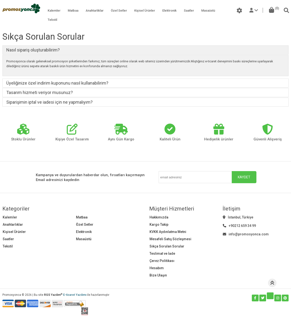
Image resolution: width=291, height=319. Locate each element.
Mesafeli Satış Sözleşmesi (170, 239)
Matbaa (73, 10)
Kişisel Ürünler (144, 10)
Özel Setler (119, 10)
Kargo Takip (158, 224)
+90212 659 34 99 (239, 226)
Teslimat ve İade (162, 253)
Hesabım (156, 268)
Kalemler (54, 10)
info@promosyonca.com (246, 234)
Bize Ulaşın (158, 275)
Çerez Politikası (161, 261)
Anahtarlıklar (95, 10)
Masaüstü (208, 10)
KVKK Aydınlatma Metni (167, 232)
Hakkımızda (158, 217)
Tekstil (52, 20)
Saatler (189, 10)
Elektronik (169, 10)
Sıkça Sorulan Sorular (166, 246)
